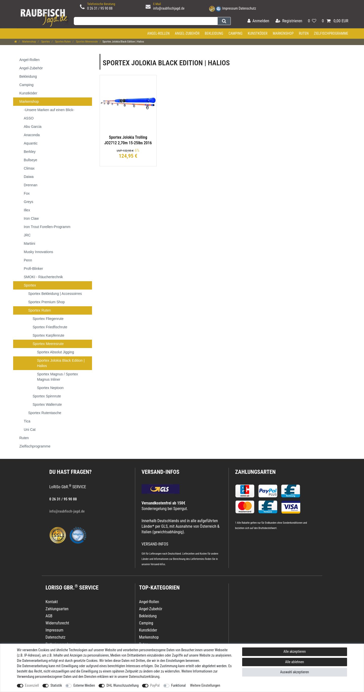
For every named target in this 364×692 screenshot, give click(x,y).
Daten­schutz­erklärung (144, 677)
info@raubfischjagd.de (169, 8)
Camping (236, 33)
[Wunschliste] (312, 21)
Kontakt (52, 601)
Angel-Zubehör (187, 33)
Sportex (45, 41)
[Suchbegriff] (145, 21)
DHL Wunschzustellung (122, 685)
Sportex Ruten (62, 41)
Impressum (230, 8)
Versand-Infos (157, 564)
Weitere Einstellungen (205, 685)
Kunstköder (257, 33)
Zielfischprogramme (331, 33)
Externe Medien (84, 685)
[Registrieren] (289, 21)
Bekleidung (214, 33)
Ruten (304, 33)
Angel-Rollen (158, 33)
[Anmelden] (258, 21)
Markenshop (283, 33)
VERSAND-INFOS (160, 472)
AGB (49, 616)
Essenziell (32, 685)
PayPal (155, 685)
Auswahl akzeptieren (294, 672)
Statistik (56, 685)
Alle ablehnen (294, 662)
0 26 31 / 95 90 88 (100, 8)
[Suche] (224, 21)
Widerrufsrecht (57, 623)
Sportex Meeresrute (86, 41)
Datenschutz (247, 8)
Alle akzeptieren (294, 651)
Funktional (178, 685)
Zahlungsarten (255, 472)
